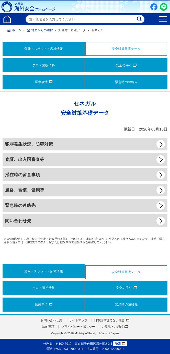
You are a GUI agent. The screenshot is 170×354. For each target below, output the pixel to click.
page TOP (161, 345)
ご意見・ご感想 (115, 326)
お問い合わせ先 (51, 320)
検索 (139, 19)
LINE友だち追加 (163, 7)
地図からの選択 (42, 30)
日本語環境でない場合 (111, 320)
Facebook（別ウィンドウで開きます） (154, 7)
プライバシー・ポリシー (78, 326)
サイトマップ (78, 320)
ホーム (16, 30)
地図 (120, 343)
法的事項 (48, 326)
